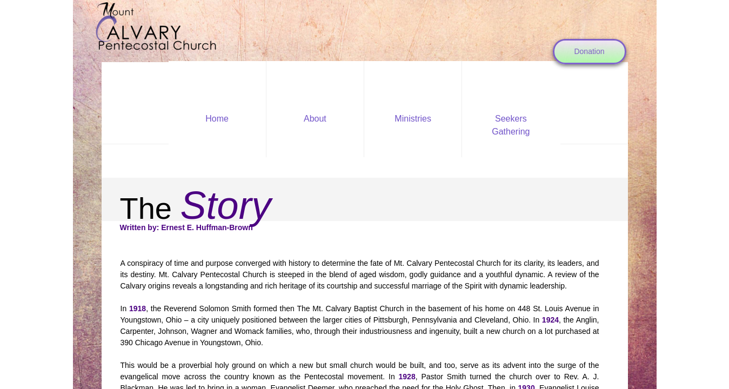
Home (217, 118)
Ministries (412, 118)
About (315, 118)
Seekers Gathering (511, 125)
